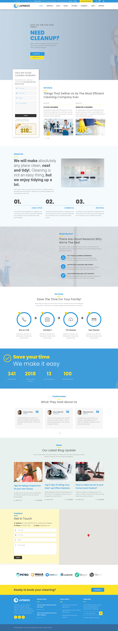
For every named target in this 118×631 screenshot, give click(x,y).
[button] (96, 1)
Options (75, 6)
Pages (66, 6)
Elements (85, 6)
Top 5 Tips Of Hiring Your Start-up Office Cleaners (57, 486)
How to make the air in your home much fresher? (90, 486)
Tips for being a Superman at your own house (27, 487)
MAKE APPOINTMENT (86, 1)
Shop (93, 6)
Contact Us (97, 590)
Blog (58, 6)
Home (41, 6)
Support (101, 6)
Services (50, 6)
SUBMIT (26, 115)
